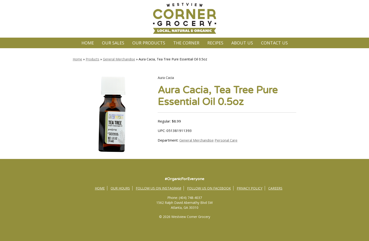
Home (87, 43)
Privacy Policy (249, 188)
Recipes (215, 43)
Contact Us (274, 43)
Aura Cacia (166, 77)
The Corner (186, 43)
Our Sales (113, 43)
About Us (242, 43)
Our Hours (120, 188)
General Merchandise (119, 59)
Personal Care (226, 140)
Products (92, 59)
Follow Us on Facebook (209, 188)
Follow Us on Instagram (158, 188)
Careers (275, 188)
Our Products (148, 43)
